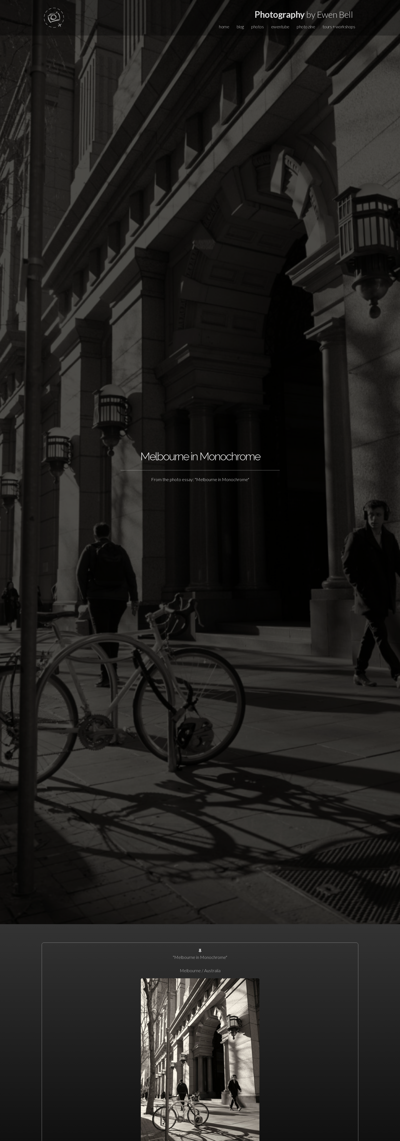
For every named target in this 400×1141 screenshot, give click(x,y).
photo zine (306, 26)
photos (257, 26)
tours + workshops (338, 26)
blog (240, 26)
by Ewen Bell (304, 14)
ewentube (280, 26)
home (224, 26)
